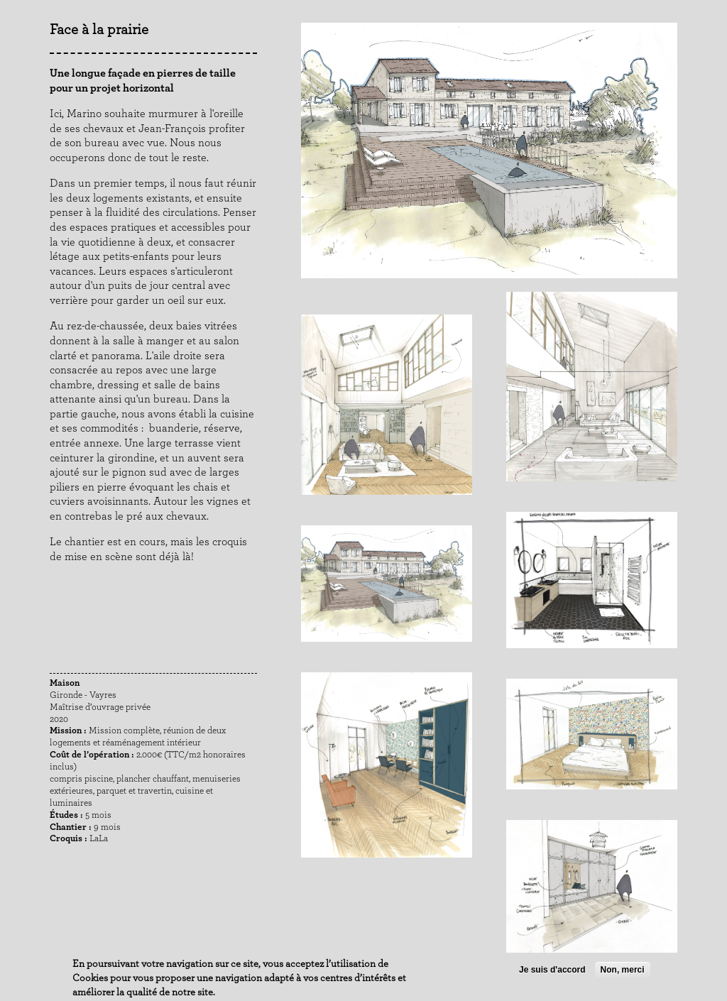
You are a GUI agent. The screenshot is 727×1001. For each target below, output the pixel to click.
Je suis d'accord (552, 970)
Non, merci (623, 970)
